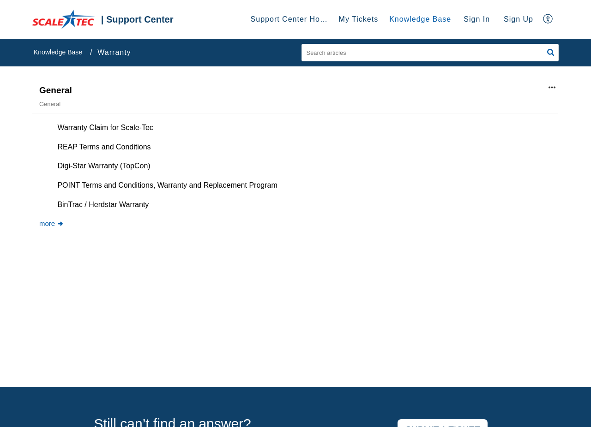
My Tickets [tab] (359, 19)
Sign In (477, 19)
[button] (550, 52)
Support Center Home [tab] (291, 19)
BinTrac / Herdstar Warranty (103, 204)
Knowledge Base (58, 52)
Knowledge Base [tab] (420, 19)
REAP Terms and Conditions (104, 147)
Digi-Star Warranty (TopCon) (103, 166)
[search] (430, 52)
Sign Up (518, 19)
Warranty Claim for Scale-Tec (105, 127)
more (51, 223)
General (55, 90)
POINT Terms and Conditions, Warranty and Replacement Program (167, 185)
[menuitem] (477, 19)
